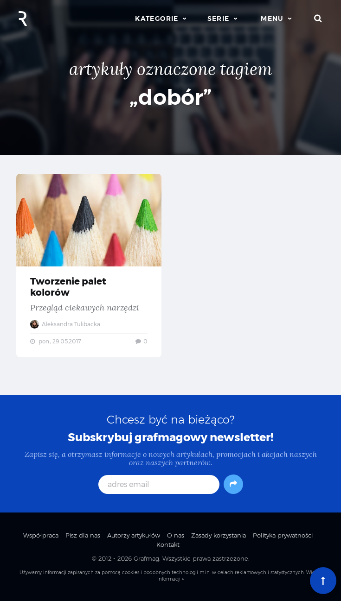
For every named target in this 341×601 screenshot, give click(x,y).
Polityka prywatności (283, 535)
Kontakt (168, 544)
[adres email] (158, 484)
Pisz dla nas (82, 535)
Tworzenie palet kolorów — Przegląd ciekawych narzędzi (88, 265)
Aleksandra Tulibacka (65, 324)
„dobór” (170, 97)
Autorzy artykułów (133, 535)
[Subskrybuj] (233, 484)
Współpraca (40, 535)
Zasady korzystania (218, 535)
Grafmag (146, 558)
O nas (175, 535)
